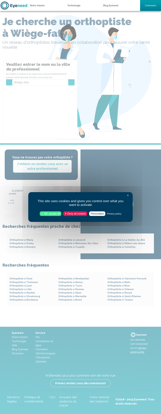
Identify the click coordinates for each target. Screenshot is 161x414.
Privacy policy (114, 213)
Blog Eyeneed (110, 5)
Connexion (150, 5)
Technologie (73, 5)
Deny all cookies (75, 213)
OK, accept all (50, 213)
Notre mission (37, 5)
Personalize (97, 213)
